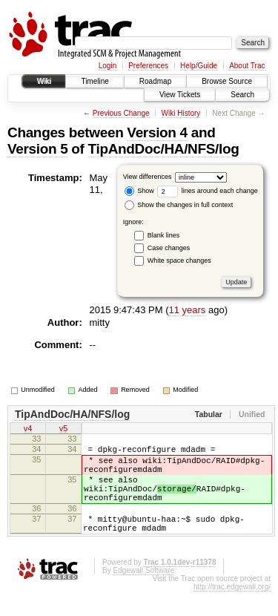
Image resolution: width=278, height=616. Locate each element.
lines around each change (207, 190)
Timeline (94, 81)
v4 (28, 429)
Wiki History (181, 113)
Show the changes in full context (179, 205)
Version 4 (157, 132)
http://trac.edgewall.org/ (232, 611)
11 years (186, 309)
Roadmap (155, 81)
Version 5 (37, 149)
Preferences (148, 66)
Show (139, 190)
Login (107, 66)
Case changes (169, 248)
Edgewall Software (143, 595)
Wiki (44, 81)
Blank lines (164, 235)
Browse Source (227, 81)
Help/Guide (198, 66)
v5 (63, 429)
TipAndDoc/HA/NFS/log (163, 149)
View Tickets (179, 95)
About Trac (247, 66)
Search (242, 95)
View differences (147, 176)
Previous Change (121, 113)
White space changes (179, 260)
